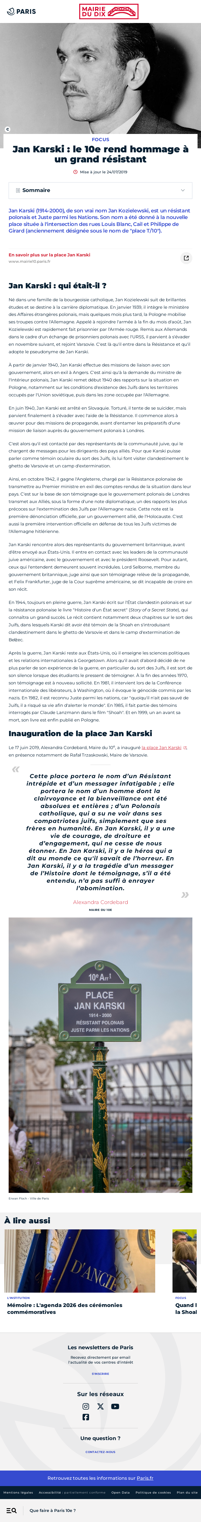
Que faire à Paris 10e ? (53, 1510)
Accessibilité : (72, 1492)
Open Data (120, 1492)
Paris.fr (145, 1478)
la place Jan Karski (161, 747)
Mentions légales (18, 1492)
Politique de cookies (153, 1492)
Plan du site (187, 1492)
